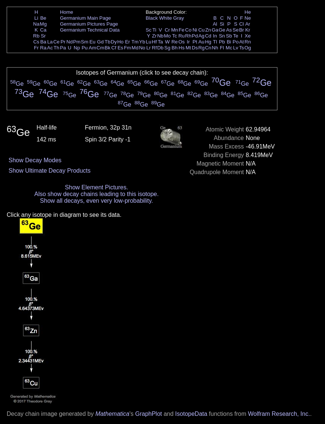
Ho (120, 42)
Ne (248, 18)
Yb (142, 42)
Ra (43, 47)
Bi (229, 42)
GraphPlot (148, 414)
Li (36, 18)
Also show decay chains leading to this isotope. (96, 194)
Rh (188, 36)
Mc (229, 47)
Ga (215, 30)
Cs (36, 42)
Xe (248, 36)
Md (135, 47)
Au (201, 42)
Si (222, 24)
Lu (148, 42)
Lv (235, 47)
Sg (167, 47)
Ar (247, 24)
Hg (208, 42)
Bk (107, 47)
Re (174, 42)
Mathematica (112, 414)
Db (160, 47)
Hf (154, 42)
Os (181, 42)
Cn (208, 47)
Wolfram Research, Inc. (279, 414)
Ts (241, 47)
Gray (178, 18)
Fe (181, 30)
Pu (84, 47)
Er (127, 42)
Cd (208, 36)
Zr (154, 36)
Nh (215, 47)
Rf (154, 47)
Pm (77, 42)
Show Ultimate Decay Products (50, 170)
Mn (174, 30)
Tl (215, 42)
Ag (201, 36)
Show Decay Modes (35, 160)
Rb (36, 36)
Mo (167, 36)
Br (241, 30)
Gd (100, 42)
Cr (167, 30)
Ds (195, 47)
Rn (248, 42)
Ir (188, 42)
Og (247, 47)
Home (66, 12)
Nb (160, 36)
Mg (43, 24)
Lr (149, 47)
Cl (241, 24)
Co (188, 30)
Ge (222, 30)
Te (235, 36)
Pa (63, 47)
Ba (43, 42)
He (248, 12)
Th (56, 47)
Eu (92, 42)
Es (120, 47)
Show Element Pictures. (96, 187)
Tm (134, 42)
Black (152, 18)
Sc (149, 30)
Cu (201, 30)
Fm (127, 47)
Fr (36, 47)
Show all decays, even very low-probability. (96, 201)
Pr (63, 42)
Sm (85, 42)
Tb (107, 42)
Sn (222, 36)
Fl (222, 47)
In (215, 36)
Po (236, 42)
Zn (208, 30)
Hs (181, 47)
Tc (174, 36)
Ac (50, 47)
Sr (43, 36)
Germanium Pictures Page (89, 24)
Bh (174, 47)
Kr (247, 30)
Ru (181, 36)
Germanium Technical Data (90, 30)
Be (43, 18)
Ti (154, 30)
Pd (195, 36)
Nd (70, 42)
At (241, 42)
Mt (188, 47)
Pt (195, 42)
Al (215, 24)
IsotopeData (191, 414)
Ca (43, 30)
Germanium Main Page (85, 18)
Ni (195, 30)
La (50, 42)
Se (236, 30)
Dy (114, 42)
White (165, 18)
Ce (56, 42)
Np (77, 47)
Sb (229, 36)
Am (92, 47)
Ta (160, 42)
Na (36, 24)
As (229, 30)
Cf (113, 47)
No (142, 47)
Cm (100, 47)
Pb (222, 42)
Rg (201, 47)
